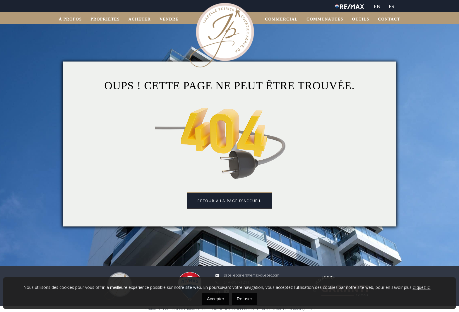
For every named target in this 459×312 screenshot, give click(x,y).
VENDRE (169, 19)
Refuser (244, 298)
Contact (389, 19)
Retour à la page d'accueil (229, 200)
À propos (70, 19)
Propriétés (104, 19)
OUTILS (360, 19)
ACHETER (140, 19)
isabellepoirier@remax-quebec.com (247, 275)
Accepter (215, 298)
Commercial (281, 19)
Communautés (324, 19)
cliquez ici (422, 287)
